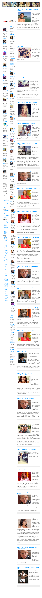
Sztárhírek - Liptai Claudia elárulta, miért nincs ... (6, 289)
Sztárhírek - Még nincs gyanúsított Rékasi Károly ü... (6, 292)
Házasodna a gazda (12, 161)
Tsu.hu (11, 47)
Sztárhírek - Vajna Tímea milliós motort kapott (26, 449)
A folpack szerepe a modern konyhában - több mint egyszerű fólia (6, 228)
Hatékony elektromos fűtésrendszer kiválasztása (6, 205)
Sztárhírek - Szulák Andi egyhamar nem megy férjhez (28, 307)
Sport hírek (11, 340)
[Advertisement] (9, 13)
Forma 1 (11, 26)
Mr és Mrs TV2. (12, 138)
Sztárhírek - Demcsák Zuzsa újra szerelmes (26, 330)
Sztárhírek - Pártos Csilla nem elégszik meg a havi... (6, 295)
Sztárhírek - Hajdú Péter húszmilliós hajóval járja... (6, 240)
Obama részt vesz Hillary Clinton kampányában (12, 317)
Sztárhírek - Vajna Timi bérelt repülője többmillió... (6, 246)
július (5, 238)
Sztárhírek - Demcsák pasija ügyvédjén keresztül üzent (28, 188)
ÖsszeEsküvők (12, 149)
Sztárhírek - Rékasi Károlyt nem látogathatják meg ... (6, 267)
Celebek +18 (4, 147)
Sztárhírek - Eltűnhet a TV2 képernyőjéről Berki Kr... (6, 253)
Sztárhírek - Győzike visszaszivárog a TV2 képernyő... (6, 243)
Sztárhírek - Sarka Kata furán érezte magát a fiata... (6, 280)
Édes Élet (11, 116)
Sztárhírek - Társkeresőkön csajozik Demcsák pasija (28, 237)
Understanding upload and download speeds (6, 210)
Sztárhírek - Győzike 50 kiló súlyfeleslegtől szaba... (6, 301)
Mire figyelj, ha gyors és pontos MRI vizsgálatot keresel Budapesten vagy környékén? (6, 224)
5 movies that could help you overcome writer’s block (6, 217)
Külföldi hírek (11, 315)
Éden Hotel (4, 158)
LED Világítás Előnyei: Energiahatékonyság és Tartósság (6, 201)
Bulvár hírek (11, 359)
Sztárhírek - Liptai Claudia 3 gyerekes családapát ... (6, 261)
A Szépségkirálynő (12, 58)
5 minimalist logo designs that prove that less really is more (6, 215)
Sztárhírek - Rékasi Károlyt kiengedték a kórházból (27, 170)
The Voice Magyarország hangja (5, 75)
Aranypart (4, 169)
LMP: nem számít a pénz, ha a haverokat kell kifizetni (12, 325)
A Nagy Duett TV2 (5, 51)
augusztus (5, 237)
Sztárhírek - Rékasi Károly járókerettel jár (25, 398)
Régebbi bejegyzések (37, 588)
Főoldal (28, 588)
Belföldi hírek (11, 323)
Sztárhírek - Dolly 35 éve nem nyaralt (25, 351)
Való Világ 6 (11, 104)
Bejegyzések (12, 21)
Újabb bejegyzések (20, 588)
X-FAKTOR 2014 (5, 86)
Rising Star (11, 93)
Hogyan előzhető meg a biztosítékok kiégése (6, 203)
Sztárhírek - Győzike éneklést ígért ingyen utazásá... (6, 270)
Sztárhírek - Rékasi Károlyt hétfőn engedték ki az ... (6, 298)
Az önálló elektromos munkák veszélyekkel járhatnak (6, 207)
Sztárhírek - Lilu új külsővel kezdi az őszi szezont (27, 102)
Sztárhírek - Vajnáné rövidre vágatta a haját (26, 123)
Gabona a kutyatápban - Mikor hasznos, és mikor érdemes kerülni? (6, 230)
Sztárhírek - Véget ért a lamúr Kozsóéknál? (26, 422)
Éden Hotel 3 (11, 82)
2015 (4, 236)
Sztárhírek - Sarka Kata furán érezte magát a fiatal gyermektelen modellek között (27, 374)
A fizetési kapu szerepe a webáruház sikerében (6, 233)
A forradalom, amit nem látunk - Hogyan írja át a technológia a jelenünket (6, 222)
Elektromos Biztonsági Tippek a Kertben (6, 199)
